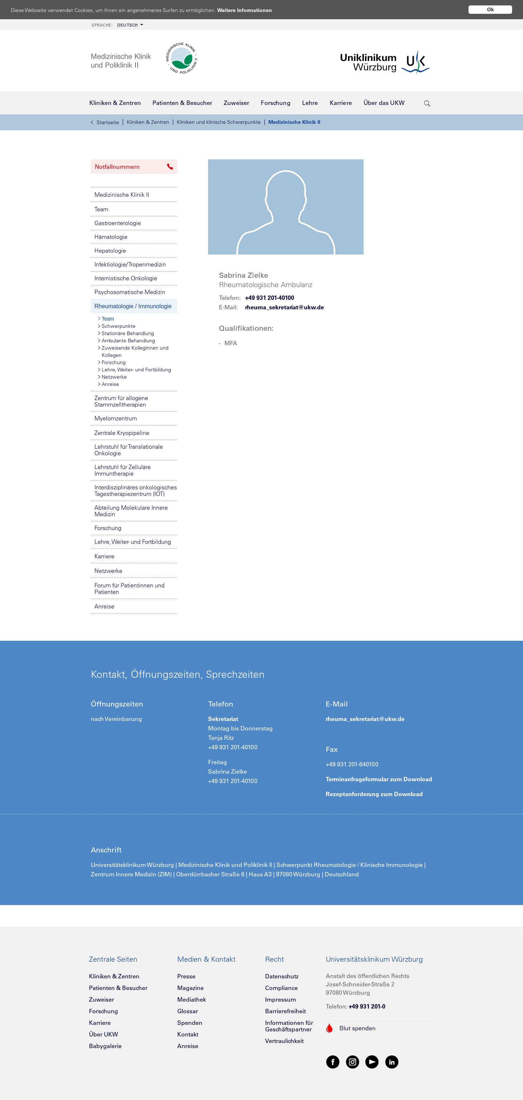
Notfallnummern (134, 166)
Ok (490, 9)
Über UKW (103, 1034)
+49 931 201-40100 (269, 297)
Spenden (189, 1022)
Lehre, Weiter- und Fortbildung (134, 369)
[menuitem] (116, 24)
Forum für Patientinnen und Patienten (129, 588)
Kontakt (187, 1034)
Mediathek (191, 999)
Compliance (281, 987)
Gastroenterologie (117, 223)
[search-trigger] (427, 102)
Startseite (105, 122)
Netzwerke (112, 376)
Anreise (108, 384)
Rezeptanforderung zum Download (374, 794)
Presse (186, 976)
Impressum (280, 999)
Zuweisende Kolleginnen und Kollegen (133, 351)
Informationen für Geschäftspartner (289, 1026)
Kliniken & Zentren (148, 122)
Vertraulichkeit (284, 1040)
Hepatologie (110, 250)
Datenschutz (282, 976)
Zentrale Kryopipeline (121, 432)
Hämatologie (110, 236)
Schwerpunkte (116, 326)
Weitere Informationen (251, 10)
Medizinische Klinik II (294, 122)
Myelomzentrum (115, 418)
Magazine (190, 987)
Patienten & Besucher (118, 987)
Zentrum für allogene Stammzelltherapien (121, 401)
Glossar (187, 1011)
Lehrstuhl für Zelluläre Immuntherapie (122, 470)
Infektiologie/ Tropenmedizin (130, 264)
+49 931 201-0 (367, 1006)
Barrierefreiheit (285, 1011)
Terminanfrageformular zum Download (379, 779)
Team (101, 209)
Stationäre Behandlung (126, 333)
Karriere (104, 556)
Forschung (112, 362)
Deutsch (115, 25)
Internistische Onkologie (125, 278)
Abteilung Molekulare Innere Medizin (131, 511)
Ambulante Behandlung (126, 340)
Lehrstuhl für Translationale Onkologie (128, 450)
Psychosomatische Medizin (129, 292)
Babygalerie (105, 1046)
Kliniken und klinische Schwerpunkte (219, 122)
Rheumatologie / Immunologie (133, 306)
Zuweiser (101, 999)
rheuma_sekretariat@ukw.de (284, 307)
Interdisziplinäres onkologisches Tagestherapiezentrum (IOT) (135, 490)
